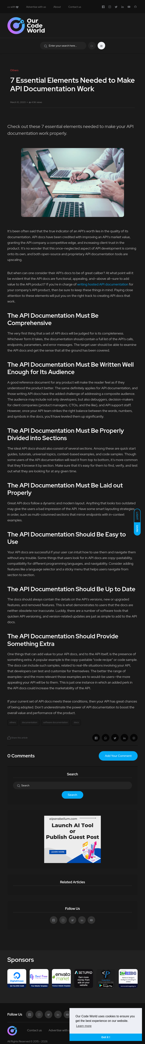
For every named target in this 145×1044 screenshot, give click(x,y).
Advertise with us (36, 7)
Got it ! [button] (105, 1037)
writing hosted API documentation (102, 284)
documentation (29, 722)
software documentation (55, 722)
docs (76, 722)
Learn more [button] (84, 1026)
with (13, 7)
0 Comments (21, 756)
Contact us (74, 7)
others (12, 722)
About (57, 7)
